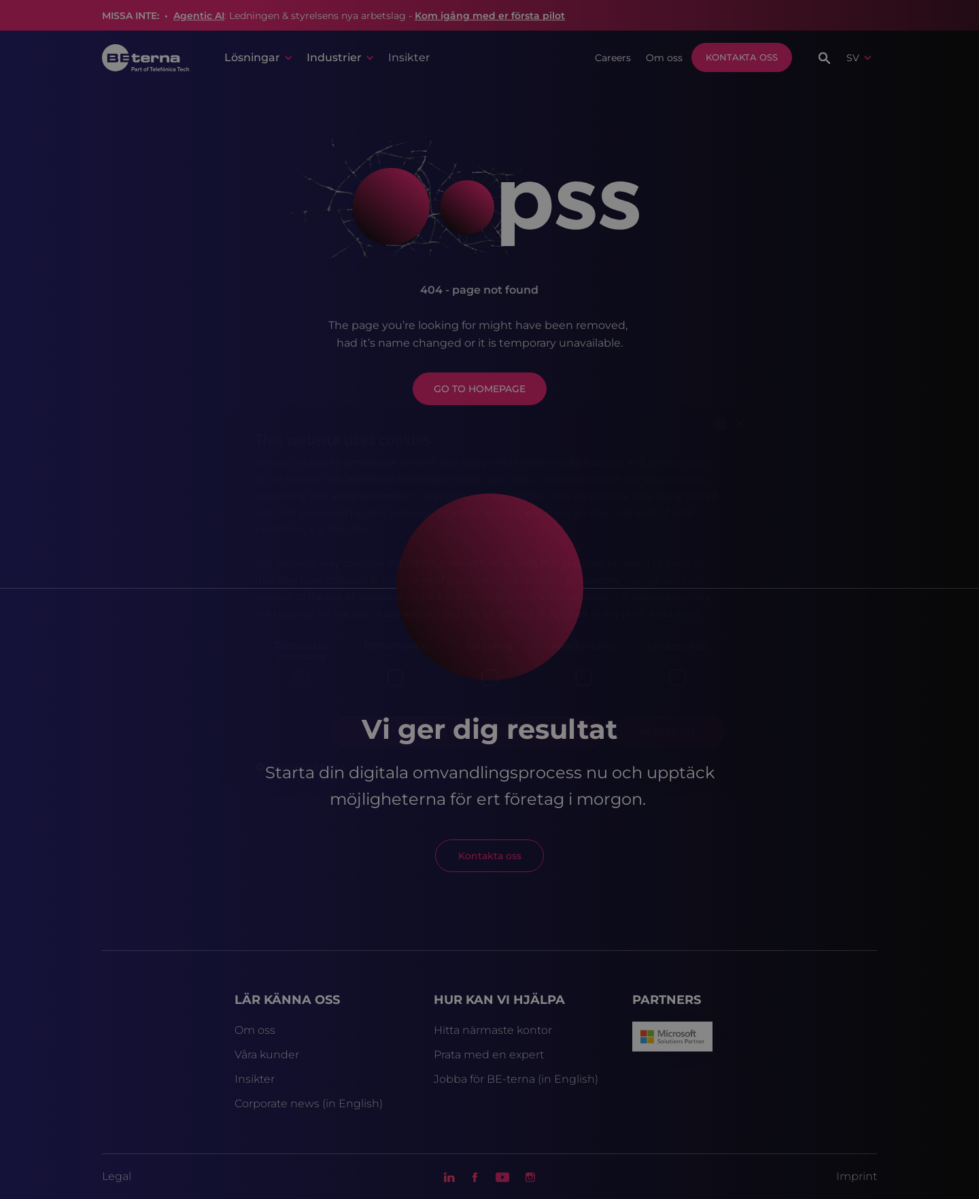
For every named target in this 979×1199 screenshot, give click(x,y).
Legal (116, 1176)
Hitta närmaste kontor (493, 1030)
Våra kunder (267, 1054)
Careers (613, 58)
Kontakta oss (742, 57)
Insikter (409, 57)
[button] (258, 58)
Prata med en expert (489, 1054)
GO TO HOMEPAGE (480, 389)
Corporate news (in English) (309, 1103)
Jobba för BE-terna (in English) (516, 1079)
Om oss (664, 58)
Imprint (856, 1176)
